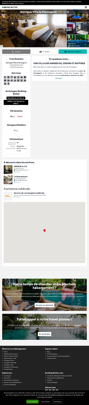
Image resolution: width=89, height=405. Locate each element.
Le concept (7, 376)
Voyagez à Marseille (10, 362)
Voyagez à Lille (8, 365)
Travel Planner (8, 369)
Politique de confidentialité (55, 378)
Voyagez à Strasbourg (11, 367)
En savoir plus (44, 335)
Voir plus (59, 80)
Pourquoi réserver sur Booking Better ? (58, 356)
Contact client (51, 358)
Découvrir (17, 173)
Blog (48, 352)
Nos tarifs (7, 378)
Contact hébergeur (10, 384)
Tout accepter (32, 402)
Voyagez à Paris (9, 360)
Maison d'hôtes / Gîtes (11, 356)
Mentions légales (52, 382)
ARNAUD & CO (20, 168)
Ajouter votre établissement (12, 382)
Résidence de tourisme (11, 354)
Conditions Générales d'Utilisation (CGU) (59, 376)
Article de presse (52, 354)
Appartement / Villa (10, 358)
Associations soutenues (11, 380)
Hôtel (5, 352)
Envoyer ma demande (44, 307)
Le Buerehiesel (20, 178)
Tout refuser (45, 402)
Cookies (49, 380)
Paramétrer (57, 402)
